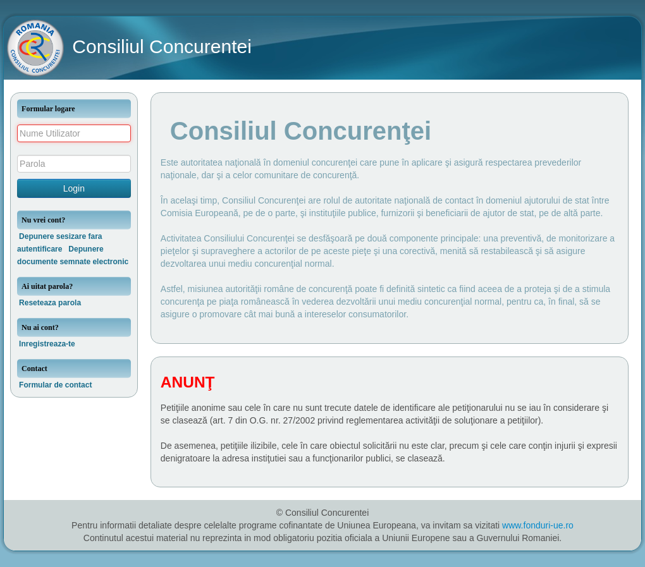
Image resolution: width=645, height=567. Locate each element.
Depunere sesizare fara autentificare (59, 242)
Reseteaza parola (50, 302)
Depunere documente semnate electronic (72, 255)
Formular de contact (55, 385)
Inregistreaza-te (47, 343)
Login (74, 188)
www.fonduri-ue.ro (538, 525)
